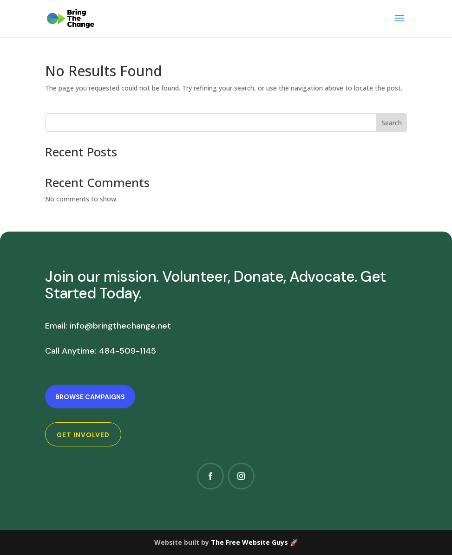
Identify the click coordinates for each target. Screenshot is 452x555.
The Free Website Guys (249, 542)
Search (391, 122)
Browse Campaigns (90, 397)
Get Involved (83, 435)
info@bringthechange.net (120, 325)
